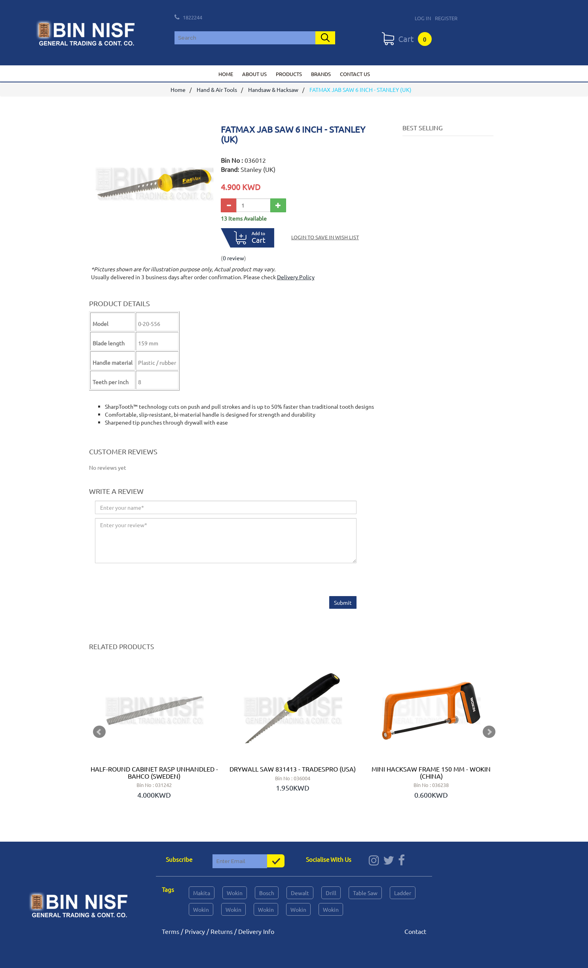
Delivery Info (256, 931)
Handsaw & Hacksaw (273, 89)
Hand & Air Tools (217, 89)
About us (254, 74)
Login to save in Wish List (325, 237)
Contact (415, 931)
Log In (423, 18)
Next (489, 732)
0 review (233, 257)
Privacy (195, 931)
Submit (343, 602)
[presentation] (155, 581)
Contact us (355, 74)
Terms (170, 931)
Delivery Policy (296, 276)
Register (446, 18)
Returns (222, 931)
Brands (321, 74)
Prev (99, 732)
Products (289, 74)
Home (225, 74)
